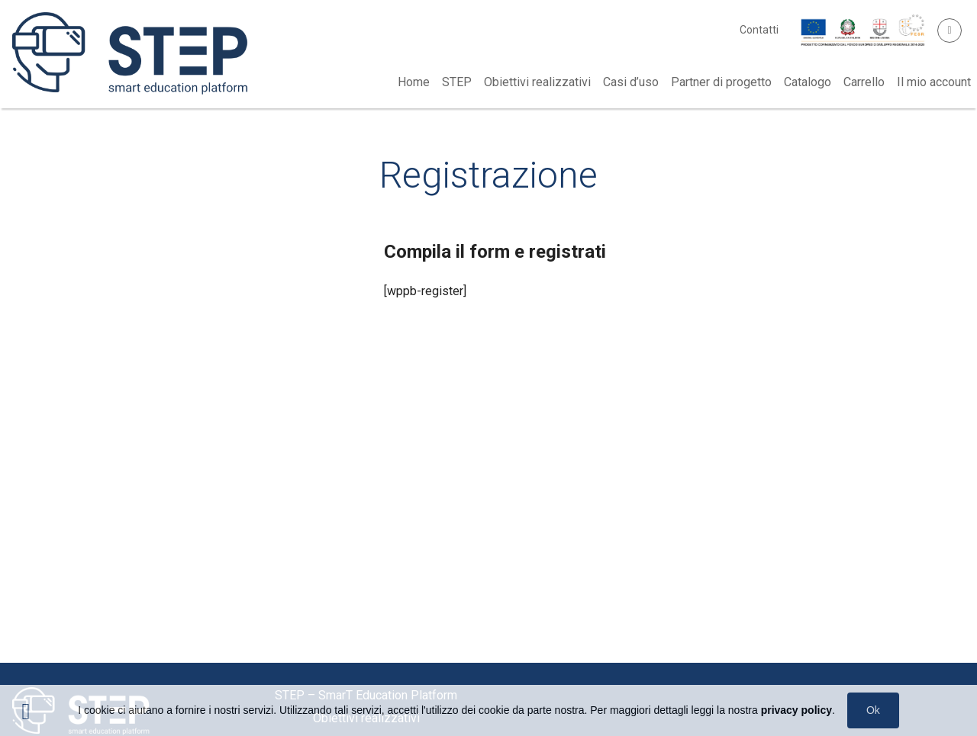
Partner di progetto (721, 82)
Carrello (864, 82)
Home (414, 82)
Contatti (759, 30)
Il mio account (934, 82)
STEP (457, 82)
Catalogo (807, 82)
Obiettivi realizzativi (537, 82)
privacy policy (796, 710)
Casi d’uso (631, 82)
